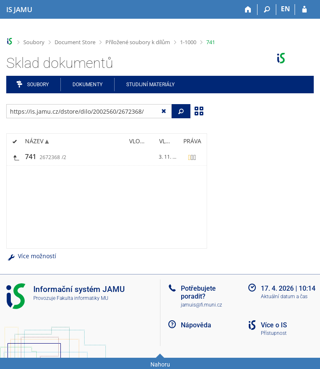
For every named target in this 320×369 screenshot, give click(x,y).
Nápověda (196, 325)
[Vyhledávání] (267, 9)
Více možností (31, 256)
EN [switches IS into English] (285, 8)
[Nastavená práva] (192, 157)
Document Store (75, 42)
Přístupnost (274, 333)
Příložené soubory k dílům (137, 42)
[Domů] (248, 9)
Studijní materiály (150, 84)
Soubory (34, 42)
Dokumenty (87, 84)
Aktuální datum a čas (284, 296)
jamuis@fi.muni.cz (201, 305)
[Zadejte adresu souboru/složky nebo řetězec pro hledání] (89, 111)
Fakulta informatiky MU (82, 298)
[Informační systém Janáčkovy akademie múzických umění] (19, 9)
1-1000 (188, 42)
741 (210, 42)
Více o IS (274, 325)
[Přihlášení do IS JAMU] (304, 9)
